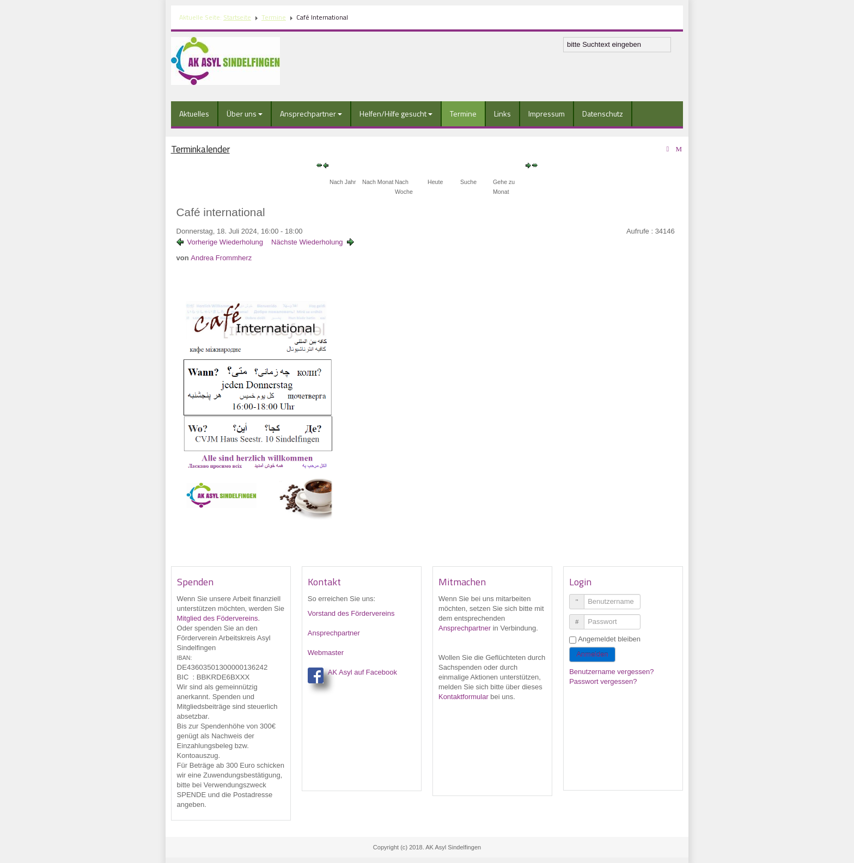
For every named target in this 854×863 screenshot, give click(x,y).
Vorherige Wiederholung (225, 242)
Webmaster (326, 652)
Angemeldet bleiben (609, 639)
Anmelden (592, 654)
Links (502, 113)
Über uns (245, 113)
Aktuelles (194, 113)
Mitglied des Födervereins (217, 618)
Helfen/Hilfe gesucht (395, 113)
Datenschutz (602, 113)
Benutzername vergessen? (611, 672)
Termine (273, 17)
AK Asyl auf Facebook (362, 672)
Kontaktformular (463, 697)
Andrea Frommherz (221, 258)
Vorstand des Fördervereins (351, 613)
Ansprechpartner (311, 113)
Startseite (237, 17)
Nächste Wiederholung (307, 242)
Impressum (546, 113)
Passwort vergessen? (603, 681)
